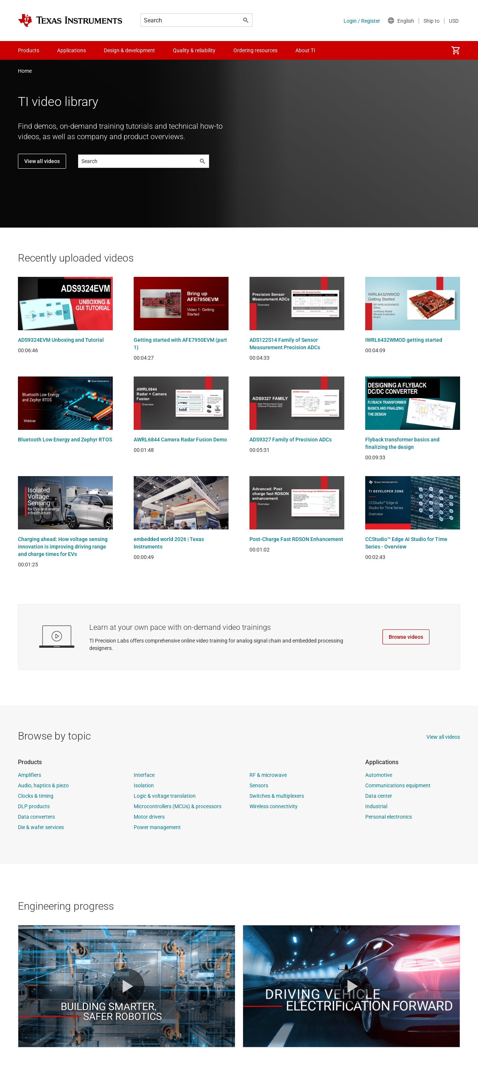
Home (25, 71)
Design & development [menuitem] (129, 50)
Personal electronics (388, 817)
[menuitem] (455, 50)
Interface (144, 775)
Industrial (376, 806)
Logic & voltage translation (165, 796)
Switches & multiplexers (276, 796)
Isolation (144, 785)
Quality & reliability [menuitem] (194, 50)
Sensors (258, 785)
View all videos (42, 161)
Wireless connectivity (273, 806)
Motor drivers (149, 817)
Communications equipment (398, 785)
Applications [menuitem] (71, 50)
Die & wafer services (41, 827)
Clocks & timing (35, 796)
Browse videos (406, 637)
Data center (378, 796)
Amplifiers (29, 775)
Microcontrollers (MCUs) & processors (177, 806)
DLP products (34, 806)
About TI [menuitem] (305, 50)
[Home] (70, 20)
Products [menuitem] (28, 50)
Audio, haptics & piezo (43, 785)
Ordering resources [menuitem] (255, 50)
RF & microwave (268, 775)
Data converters (36, 817)
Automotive (378, 775)
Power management (157, 827)
